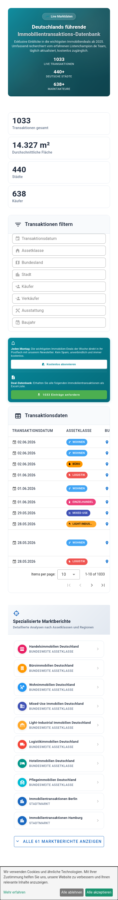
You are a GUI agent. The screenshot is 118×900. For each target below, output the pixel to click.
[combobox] (68, 574)
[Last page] (103, 585)
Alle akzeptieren (99, 892)
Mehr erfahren (14, 892)
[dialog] (59, 883)
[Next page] (91, 585)
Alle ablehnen (71, 892)
